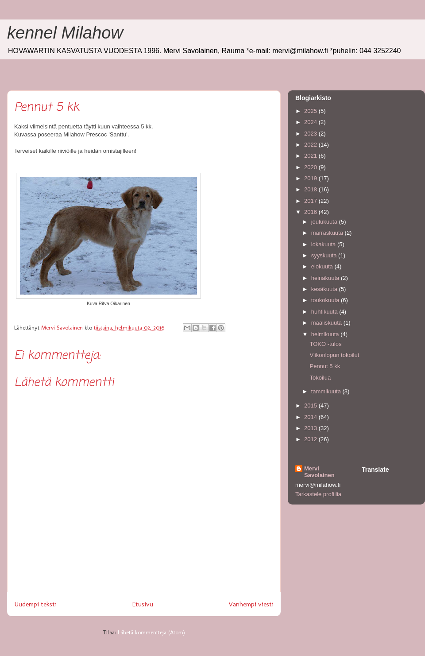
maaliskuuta (327, 322)
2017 (311, 201)
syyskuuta (324, 255)
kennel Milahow (65, 32)
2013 (311, 428)
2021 (311, 155)
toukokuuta (326, 300)
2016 (311, 212)
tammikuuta (327, 391)
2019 (311, 178)
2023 (311, 133)
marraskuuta (328, 232)
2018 (311, 189)
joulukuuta (325, 221)
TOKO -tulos (325, 344)
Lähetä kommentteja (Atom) (151, 632)
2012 (311, 439)
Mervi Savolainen (319, 471)
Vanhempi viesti (251, 604)
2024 (311, 122)
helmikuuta (325, 334)
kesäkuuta (325, 289)
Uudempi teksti (35, 604)
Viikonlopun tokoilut (334, 355)
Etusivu (142, 604)
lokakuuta (324, 244)
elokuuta (323, 266)
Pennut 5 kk (324, 366)
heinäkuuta (326, 278)
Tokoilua (320, 377)
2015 (311, 405)
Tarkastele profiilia (318, 494)
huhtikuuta (325, 311)
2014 (311, 417)
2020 (311, 167)
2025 (311, 111)
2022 (311, 144)
